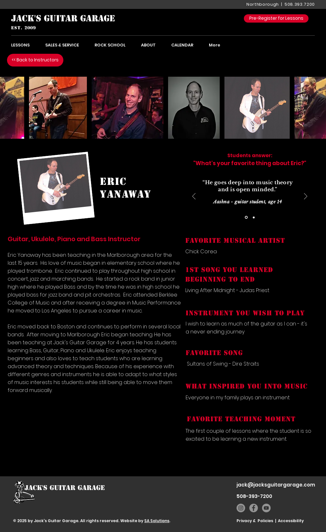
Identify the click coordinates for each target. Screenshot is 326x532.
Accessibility (291, 520)
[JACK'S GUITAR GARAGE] (63, 18)
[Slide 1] (246, 217)
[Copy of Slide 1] (254, 217)
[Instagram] (241, 508)
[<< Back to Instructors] (35, 60)
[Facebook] (253, 508)
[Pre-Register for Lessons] (276, 18)
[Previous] (193, 196)
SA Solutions (156, 520)
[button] (58, 108)
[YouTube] (266, 508)
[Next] (305, 196)
